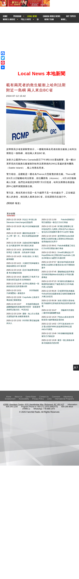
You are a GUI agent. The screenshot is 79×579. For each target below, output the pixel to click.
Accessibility (24, 399)
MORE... (64, 19)
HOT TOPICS (71, 16)
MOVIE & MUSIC (9, 19)
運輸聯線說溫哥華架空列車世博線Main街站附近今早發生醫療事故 (58, 274)
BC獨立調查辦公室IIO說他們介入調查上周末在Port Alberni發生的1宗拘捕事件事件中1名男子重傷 (58, 229)
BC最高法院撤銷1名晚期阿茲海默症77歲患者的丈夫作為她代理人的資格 (58, 284)
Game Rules (31, 397)
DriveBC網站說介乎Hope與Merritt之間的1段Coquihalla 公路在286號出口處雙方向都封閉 (58, 255)
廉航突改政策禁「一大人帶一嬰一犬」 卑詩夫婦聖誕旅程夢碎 (22, 236)
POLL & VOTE (26, 19)
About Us (18, 397)
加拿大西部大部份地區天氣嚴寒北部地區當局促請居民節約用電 (58, 303)
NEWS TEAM (49, 19)
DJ (38, 19)
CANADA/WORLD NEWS (51, 16)
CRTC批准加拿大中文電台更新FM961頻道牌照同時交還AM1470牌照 (58, 326)
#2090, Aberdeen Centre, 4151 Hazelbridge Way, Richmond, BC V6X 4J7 (33, 405)
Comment (56, 397)
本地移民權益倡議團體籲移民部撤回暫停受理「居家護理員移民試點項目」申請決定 (23, 307)
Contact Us (44, 397)
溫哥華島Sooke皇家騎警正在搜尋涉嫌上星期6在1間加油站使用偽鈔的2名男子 (58, 239)
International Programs (64, 399)
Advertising (68, 397)
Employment (10, 399)
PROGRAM (17, 16)
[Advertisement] (38, 44)
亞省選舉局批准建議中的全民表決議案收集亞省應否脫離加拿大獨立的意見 (58, 294)
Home (8, 397)
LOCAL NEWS (32, 16)
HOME (5, 16)
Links (49, 399)
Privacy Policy (38, 399)
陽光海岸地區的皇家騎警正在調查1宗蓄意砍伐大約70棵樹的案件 (58, 265)
